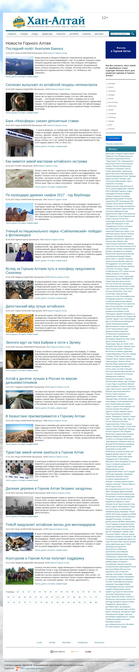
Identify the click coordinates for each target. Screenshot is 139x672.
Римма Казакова (113, 274)
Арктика (117, 371)
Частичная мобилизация (116, 181)
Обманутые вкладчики (121, 436)
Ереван (109, 166)
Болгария (120, 439)
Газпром (119, 154)
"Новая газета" (123, 396)
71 (90, 597)
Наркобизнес (111, 396)
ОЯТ (117, 201)
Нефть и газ (129, 231)
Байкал (117, 331)
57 (14, 597)
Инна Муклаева (112, 286)
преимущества (112, 547)
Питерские (116, 612)
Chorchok (114, 289)
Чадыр (126, 269)
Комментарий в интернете (116, 562)
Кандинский (119, 159)
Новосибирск (129, 319)
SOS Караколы (129, 214)
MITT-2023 (131, 389)
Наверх (132, 665)
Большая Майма (113, 569)
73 (8, 602)
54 (94, 592)
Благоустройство (119, 341)
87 (85, 602)
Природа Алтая (112, 206)
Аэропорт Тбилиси (121, 484)
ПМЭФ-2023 (111, 514)
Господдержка (112, 264)
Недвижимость (122, 617)
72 (96, 597)
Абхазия (109, 504)
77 (30, 602)
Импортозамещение (114, 176)
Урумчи (122, 359)
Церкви (109, 592)
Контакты (99, 643)
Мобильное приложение (116, 599)
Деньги (129, 301)
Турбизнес (110, 156)
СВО (108, 304)
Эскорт (132, 512)
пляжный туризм (127, 534)
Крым (132, 154)
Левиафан (119, 474)
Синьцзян (128, 369)
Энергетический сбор (115, 186)
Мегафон (130, 624)
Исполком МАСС (124, 391)
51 (78, 592)
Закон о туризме (118, 259)
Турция (110, 121)
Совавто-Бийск (125, 356)
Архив (52, 643)
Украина (109, 484)
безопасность (111, 549)
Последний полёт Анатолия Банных (34, 48)
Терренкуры (111, 344)
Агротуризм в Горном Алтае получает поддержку (45, 558)
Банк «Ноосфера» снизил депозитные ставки (42, 121)
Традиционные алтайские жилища (120, 266)
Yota (110, 627)
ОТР (120, 271)
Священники (119, 594)
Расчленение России (115, 494)
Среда (35, 34)
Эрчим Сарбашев (120, 336)
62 (41, 597)
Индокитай (122, 429)
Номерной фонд (113, 512)
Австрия (110, 83)
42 (29, 592)
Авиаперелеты (127, 161)
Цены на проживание (122, 509)
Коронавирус (111, 401)
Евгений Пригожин (114, 529)
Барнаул (123, 191)
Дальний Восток (128, 371)
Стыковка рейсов (120, 481)
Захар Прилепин (113, 597)
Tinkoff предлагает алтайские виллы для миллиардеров (50, 525)
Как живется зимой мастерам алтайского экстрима (46, 161)
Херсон (123, 234)
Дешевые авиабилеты (115, 239)
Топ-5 (125, 471)
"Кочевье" (110, 356)
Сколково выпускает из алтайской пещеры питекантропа (51, 85)
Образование (119, 589)
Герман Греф (127, 532)
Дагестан (131, 539)
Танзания (111, 114)
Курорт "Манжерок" (114, 416)
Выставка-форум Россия (125, 567)
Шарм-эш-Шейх (112, 179)
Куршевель (110, 572)
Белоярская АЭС (126, 201)
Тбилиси (116, 166)
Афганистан (121, 316)
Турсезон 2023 (118, 431)
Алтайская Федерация (125, 497)
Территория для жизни (115, 281)
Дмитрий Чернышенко (115, 199)
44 (40, 592)
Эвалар (109, 436)
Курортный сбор (123, 339)
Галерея (87, 34)
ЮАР (109, 125)
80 (47, 602)
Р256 (116, 356)
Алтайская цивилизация (116, 301)
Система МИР (120, 449)
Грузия (130, 481)
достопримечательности (116, 624)
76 (25, 602)
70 (85, 597)
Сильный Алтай (118, 219)
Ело (128, 489)
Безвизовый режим (120, 324)
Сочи (121, 319)
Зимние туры (122, 241)
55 (100, 592)
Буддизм (109, 454)
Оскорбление (111, 564)
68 (74, 597)
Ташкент (130, 189)
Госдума (118, 434)
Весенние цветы (122, 609)
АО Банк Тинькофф (114, 582)
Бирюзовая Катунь (114, 517)
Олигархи (120, 169)
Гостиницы (119, 184)
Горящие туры (125, 179)
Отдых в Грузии (112, 406)
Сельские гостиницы (114, 269)
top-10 (117, 459)
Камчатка (124, 331)
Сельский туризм (125, 264)
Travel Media (118, 236)
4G (107, 627)
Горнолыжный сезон (127, 246)
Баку (115, 429)
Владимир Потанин (128, 461)
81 (52, 602)
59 (25, 597)
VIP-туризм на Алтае (114, 216)
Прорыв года (111, 391)
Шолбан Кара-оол (125, 261)
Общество (47, 34)
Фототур (113, 542)
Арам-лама (123, 456)
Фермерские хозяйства (115, 376)
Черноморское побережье (117, 441)
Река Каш (110, 371)
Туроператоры (117, 419)
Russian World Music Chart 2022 (119, 291)
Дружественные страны (116, 326)
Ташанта (122, 361)
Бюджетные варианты (115, 502)
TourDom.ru (111, 439)
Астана (123, 164)
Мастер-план (125, 569)
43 (34, 592)
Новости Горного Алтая (57, 53)
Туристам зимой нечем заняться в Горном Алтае (45, 452)
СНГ (119, 161)
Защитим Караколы (127, 206)
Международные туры (115, 469)
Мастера (99, 34)
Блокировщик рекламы (115, 587)
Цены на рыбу (118, 369)
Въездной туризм (120, 602)
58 (19, 597)
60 (30, 597)
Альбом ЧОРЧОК (125, 289)
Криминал (119, 537)
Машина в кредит (117, 577)
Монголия (111, 106)
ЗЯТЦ (115, 204)
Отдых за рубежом (119, 384)
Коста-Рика (112, 102)
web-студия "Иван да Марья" (30, 668)
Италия (109, 431)
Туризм (24, 34)
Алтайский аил (112, 271)
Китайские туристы (126, 399)
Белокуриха (111, 339)
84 (69, 602)
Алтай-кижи (111, 294)
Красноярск (111, 154)
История (74, 34)
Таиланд (130, 429)
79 (41, 602)
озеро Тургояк (123, 542)
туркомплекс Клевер (114, 249)
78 (36, 602)
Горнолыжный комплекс (120, 414)
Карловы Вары (112, 364)
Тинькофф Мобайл (122, 584)
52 (83, 592)
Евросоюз (119, 231)
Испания (110, 91)
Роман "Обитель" (127, 597)
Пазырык (130, 434)
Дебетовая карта (118, 544)
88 (90, 602)
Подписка (128, 236)
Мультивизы (129, 439)
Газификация (111, 226)
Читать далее (11, 77)
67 (69, 597)
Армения (109, 429)
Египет (110, 87)
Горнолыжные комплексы (116, 244)
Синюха (116, 411)
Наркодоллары (112, 399)
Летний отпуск (126, 499)
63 (47, 597)
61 (36, 597)
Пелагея (125, 416)
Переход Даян (112, 361)
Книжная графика (122, 194)
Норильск (129, 156)
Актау (115, 504)
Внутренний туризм (114, 254)
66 (63, 597)
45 (45, 592)
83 (63, 602)
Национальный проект (115, 379)
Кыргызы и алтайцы (124, 299)
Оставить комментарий (28, 77)
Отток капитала (128, 304)
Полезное (83, 643)
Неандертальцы (113, 559)
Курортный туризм (126, 364)
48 (62, 592)
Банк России (111, 306)
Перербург (124, 512)
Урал (108, 542)
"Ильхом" (126, 354)
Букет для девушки (122, 607)
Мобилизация (116, 304)
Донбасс (120, 306)
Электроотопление (120, 421)
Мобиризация (125, 166)
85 (74, 602)
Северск (109, 204)
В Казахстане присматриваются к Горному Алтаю (45, 416)
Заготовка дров (112, 229)
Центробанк (117, 171)
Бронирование (125, 446)
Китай (109, 98)
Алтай (126, 224)
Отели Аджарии (126, 406)
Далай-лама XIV (120, 454)
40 (18, 592)
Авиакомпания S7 (121, 479)
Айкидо (133, 354)
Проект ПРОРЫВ (125, 204)
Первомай (110, 449)
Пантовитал (118, 309)
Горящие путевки (118, 524)
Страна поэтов (129, 271)
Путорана (110, 159)
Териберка (128, 474)
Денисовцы (125, 559)
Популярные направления (117, 539)
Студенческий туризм (115, 466)
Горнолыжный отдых (119, 329)
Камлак (118, 622)
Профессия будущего (124, 579)
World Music (124, 286)
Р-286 (133, 537)
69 (79, 597)
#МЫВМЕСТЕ (127, 279)
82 (58, 602)
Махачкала (119, 321)
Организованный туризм (120, 404)
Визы (113, 316)
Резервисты (111, 169)
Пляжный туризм (113, 499)
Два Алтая (110, 321)
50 (73, 592)
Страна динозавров (114, 527)
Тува (129, 454)
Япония (110, 129)
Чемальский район (114, 209)
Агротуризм (118, 374)
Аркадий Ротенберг (114, 519)
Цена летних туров (119, 389)
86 (79, 602)
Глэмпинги (110, 537)
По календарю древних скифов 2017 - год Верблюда (48, 195)
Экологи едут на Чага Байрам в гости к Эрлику (43, 342)
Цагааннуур (130, 359)
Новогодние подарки (114, 314)
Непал (110, 110)
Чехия (128, 361)
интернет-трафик (120, 627)
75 (19, 602)
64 (52, 597)
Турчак (132, 617)
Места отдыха (112, 507)
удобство (122, 547)
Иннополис (121, 221)
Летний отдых (111, 381)
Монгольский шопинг (114, 349)
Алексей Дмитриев (119, 189)
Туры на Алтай (122, 344)
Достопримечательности (116, 489)
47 (56, 592)
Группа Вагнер (128, 527)
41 (23, 592)
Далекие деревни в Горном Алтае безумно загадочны (49, 488)
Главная (12, 34)
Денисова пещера (126, 557)
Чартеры (128, 379)
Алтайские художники (123, 351)
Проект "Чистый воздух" (116, 426)
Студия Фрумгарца (114, 354)
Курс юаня (115, 174)
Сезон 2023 (131, 426)
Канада (110, 95)
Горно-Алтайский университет (118, 464)
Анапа (127, 502)
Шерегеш (110, 331)
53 (89, 592)
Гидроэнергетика (113, 424)
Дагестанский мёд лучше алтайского (35, 306)
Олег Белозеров (125, 284)
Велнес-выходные (113, 366)
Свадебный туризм (114, 604)
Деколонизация (126, 492)
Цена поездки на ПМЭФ (126, 514)
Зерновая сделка (113, 234)
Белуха (109, 394)
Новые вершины (128, 517)
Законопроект (124, 507)
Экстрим (127, 537)
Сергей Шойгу (112, 456)
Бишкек (130, 164)
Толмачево (110, 476)
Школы (128, 589)
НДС (125, 419)
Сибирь (131, 602)
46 (51, 592)
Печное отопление (125, 226)
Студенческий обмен (114, 471)
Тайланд (110, 117)
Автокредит (118, 574)
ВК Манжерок (118, 224)
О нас (39, 643)
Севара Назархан (113, 196)
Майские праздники (126, 444)
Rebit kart (129, 451)
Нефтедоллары (126, 174)
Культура (61, 34)
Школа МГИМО (118, 522)
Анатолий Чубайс (113, 534)
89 (96, 602)
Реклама (66, 643)
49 (67, 592)
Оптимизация (111, 334)
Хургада (132, 176)
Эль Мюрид (120, 156)
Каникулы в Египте (119, 386)
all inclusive (128, 374)
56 (8, 597)
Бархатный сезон (113, 164)
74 (14, 602)
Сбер (108, 414)
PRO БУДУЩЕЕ (112, 191)
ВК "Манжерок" (115, 532)
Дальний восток (112, 446)
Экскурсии (115, 492)
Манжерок (110, 622)
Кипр (124, 434)
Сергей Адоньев (119, 394)
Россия (128, 594)
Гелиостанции (126, 424)
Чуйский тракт (129, 346)
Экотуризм (125, 612)
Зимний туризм (126, 411)
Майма (132, 559)
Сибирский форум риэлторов (118, 619)
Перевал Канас (112, 359)
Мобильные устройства (116, 451)
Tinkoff (128, 544)
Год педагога (117, 592)
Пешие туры (122, 381)
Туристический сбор (126, 504)
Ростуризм (125, 196)
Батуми (116, 409)
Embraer (109, 481)
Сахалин (109, 374)
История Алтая (115, 487)
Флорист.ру (110, 609)
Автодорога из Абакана (122, 251)
